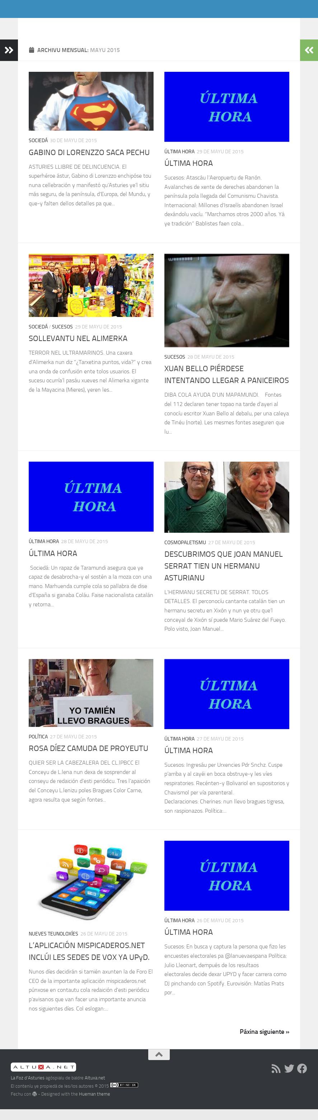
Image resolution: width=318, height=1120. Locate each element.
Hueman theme (94, 1104)
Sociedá (38, 151)
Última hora (179, 162)
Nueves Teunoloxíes (53, 945)
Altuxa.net (95, 1088)
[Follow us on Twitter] (289, 1079)
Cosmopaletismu (185, 553)
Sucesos (62, 338)
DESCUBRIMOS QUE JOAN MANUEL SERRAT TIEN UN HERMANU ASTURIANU (223, 576)
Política (38, 748)
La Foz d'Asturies (64, 25)
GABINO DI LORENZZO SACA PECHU (89, 163)
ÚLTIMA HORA (188, 174)
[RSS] (276, 1079)
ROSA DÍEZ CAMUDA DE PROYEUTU (88, 759)
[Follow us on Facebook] (302, 1079)
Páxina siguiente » (264, 1042)
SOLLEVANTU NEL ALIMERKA (78, 349)
